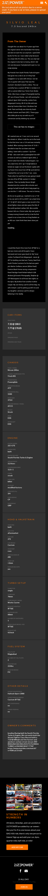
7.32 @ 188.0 (14, 324)
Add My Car (17, 847)
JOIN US (24, 887)
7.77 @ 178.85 (15, 328)
